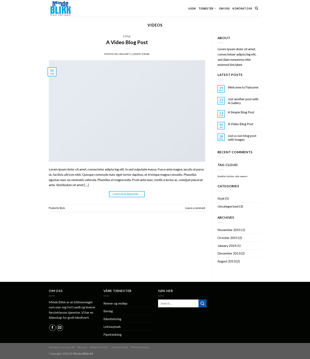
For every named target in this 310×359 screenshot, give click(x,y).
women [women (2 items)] (243, 176)
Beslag (108, 311)
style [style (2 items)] (237, 176)
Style (127, 36)
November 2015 (229, 230)
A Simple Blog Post (241, 112)
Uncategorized (228, 206)
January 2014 (227, 245)
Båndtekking (112, 319)
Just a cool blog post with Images (242, 137)
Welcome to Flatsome (243, 87)
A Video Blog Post (127, 42)
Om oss (224, 8)
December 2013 (229, 253)
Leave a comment (195, 208)
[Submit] (203, 303)
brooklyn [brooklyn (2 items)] (222, 176)
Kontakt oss (242, 8)
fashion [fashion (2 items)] (230, 176)
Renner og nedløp (115, 303)
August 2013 (226, 261)
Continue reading (127, 194)
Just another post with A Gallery (243, 101)
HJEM (192, 8)
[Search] (256, 8)
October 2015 (228, 238)
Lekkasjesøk (112, 326)
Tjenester (207, 8)
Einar (146, 54)
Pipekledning (112, 334)
